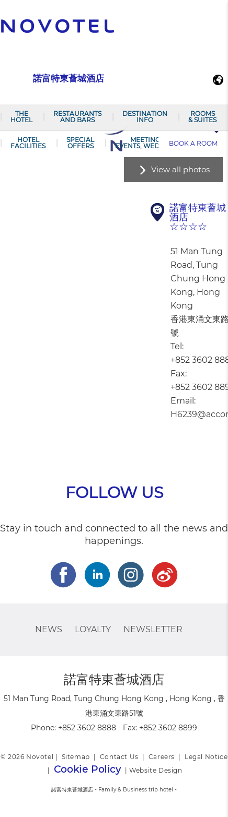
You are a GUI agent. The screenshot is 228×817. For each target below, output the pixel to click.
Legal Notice (206, 757)
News (48, 629)
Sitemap (76, 757)
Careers (162, 757)
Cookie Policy (87, 769)
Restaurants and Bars (77, 117)
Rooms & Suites (202, 117)
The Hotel (21, 117)
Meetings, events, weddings (147, 143)
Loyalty (93, 629)
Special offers (80, 143)
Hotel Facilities (27, 143)
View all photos (180, 169)
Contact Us (119, 757)
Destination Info (144, 117)
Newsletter (153, 629)
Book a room (193, 143)
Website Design (155, 770)
